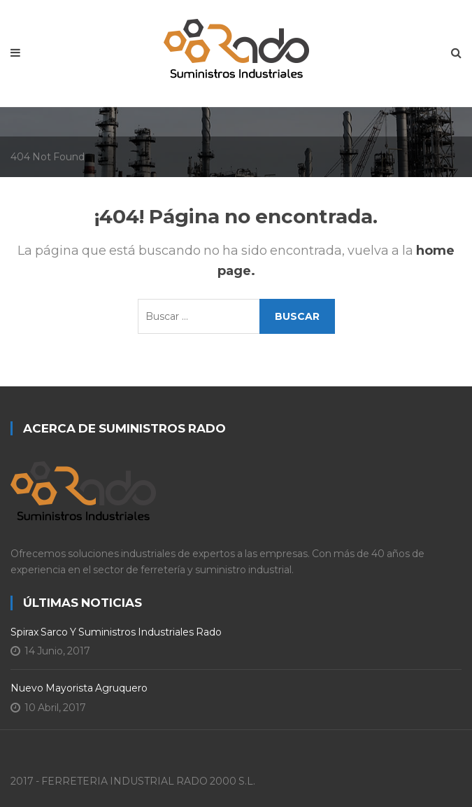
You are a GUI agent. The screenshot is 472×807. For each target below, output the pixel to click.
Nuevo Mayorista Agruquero (79, 688)
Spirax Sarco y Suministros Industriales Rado (116, 632)
